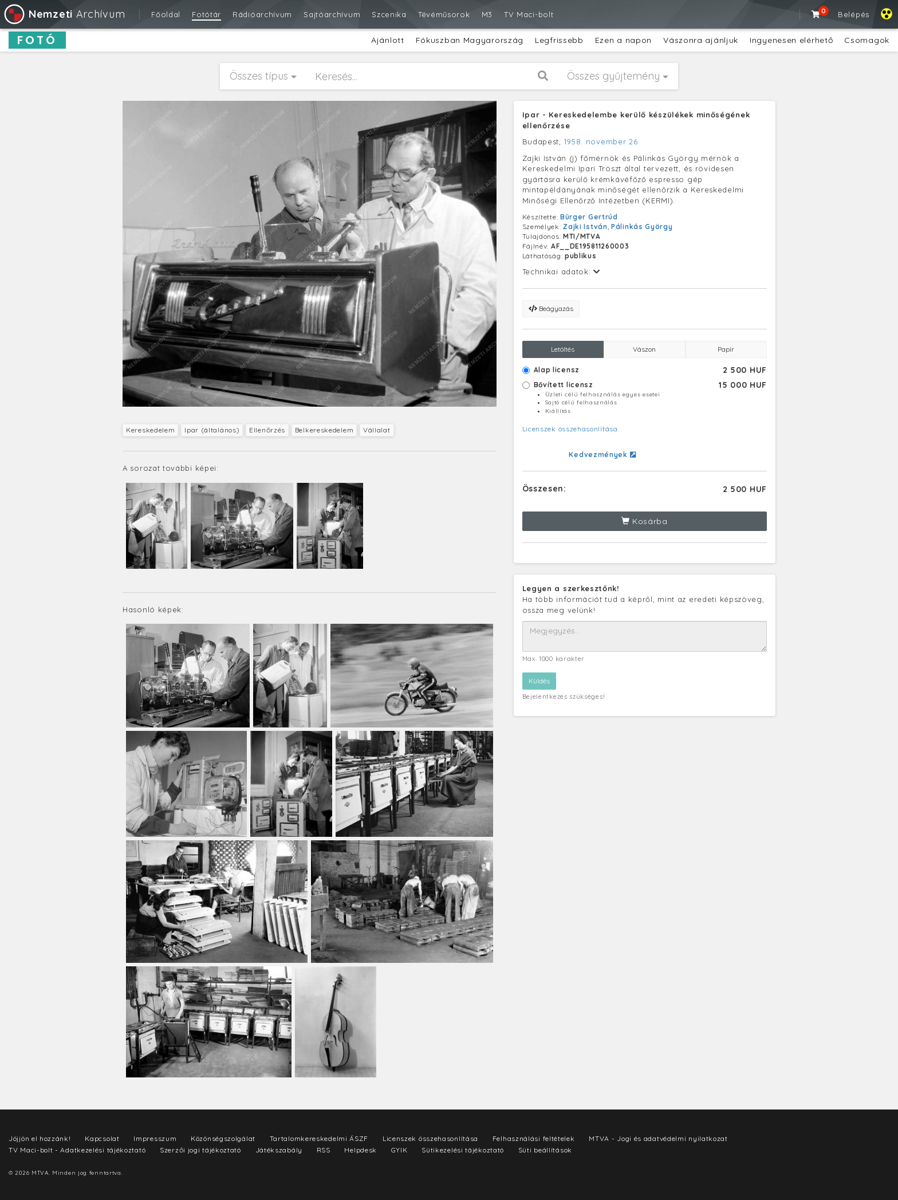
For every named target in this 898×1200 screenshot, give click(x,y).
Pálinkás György (642, 226)
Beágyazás (551, 308)
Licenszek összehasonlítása (570, 428)
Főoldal (165, 14)
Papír (726, 349)
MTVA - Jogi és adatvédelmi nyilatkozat (658, 1138)
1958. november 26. (602, 141)
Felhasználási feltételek (534, 1138)
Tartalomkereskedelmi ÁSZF (319, 1138)
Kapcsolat (102, 1138)
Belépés (853, 14)
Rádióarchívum (262, 14)
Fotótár (206, 14)
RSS (323, 1150)
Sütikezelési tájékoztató (463, 1150)
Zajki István (585, 226)
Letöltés (562, 349)
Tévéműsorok (444, 14)
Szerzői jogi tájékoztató (200, 1150)
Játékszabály (278, 1150)
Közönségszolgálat (223, 1138)
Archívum (64, 14)
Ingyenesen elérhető (791, 40)
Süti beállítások (545, 1150)
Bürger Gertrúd (589, 217)
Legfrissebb (559, 40)
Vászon (644, 349)
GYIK (399, 1150)
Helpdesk (360, 1150)
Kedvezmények (602, 454)
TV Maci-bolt (528, 14)
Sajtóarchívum (332, 14)
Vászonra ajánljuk (700, 40)
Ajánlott (387, 40)
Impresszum (154, 1138)
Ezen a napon (623, 40)
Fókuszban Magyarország (469, 40)
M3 (487, 14)
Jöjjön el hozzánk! (40, 1138)
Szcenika (389, 14)
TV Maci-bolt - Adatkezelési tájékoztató (77, 1150)
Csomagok (866, 40)
